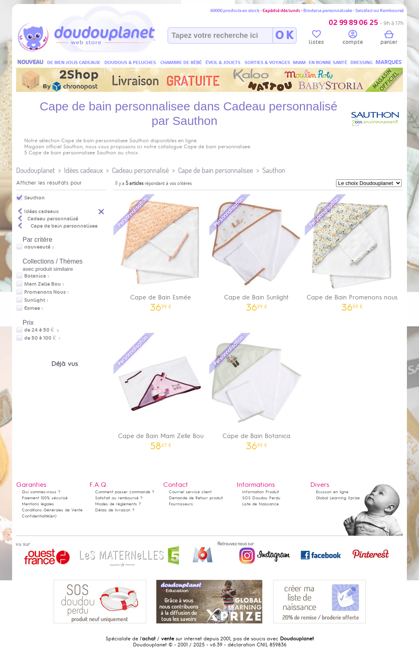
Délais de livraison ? (115, 510)
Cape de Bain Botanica (257, 390)
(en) (52, 516)
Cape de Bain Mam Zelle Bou (161, 390)
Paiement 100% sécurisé (45, 498)
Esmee (32, 308)
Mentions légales (38, 504)
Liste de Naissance (260, 504)
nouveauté (37, 247)
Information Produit (260, 492)
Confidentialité (35, 516)
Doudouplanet (35, 170)
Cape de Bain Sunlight (257, 252)
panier (388, 39)
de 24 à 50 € (41, 330)
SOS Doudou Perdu (261, 498)
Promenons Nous (45, 292)
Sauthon (273, 170)
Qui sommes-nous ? (41, 492)
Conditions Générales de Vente (52, 510)
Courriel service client (190, 492)
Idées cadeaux (83, 170)
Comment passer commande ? (124, 492)
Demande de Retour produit (196, 498)
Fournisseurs (181, 504)
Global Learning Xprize (338, 498)
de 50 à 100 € (42, 338)
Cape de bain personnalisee (215, 170)
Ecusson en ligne (332, 492)
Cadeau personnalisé (140, 170)
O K (284, 35)
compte (352, 39)
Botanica (35, 276)
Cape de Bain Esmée (161, 252)
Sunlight (34, 300)
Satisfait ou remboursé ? (119, 498)
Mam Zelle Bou (42, 284)
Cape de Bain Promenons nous (352, 252)
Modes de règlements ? (118, 504)
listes (316, 39)
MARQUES (388, 62)
